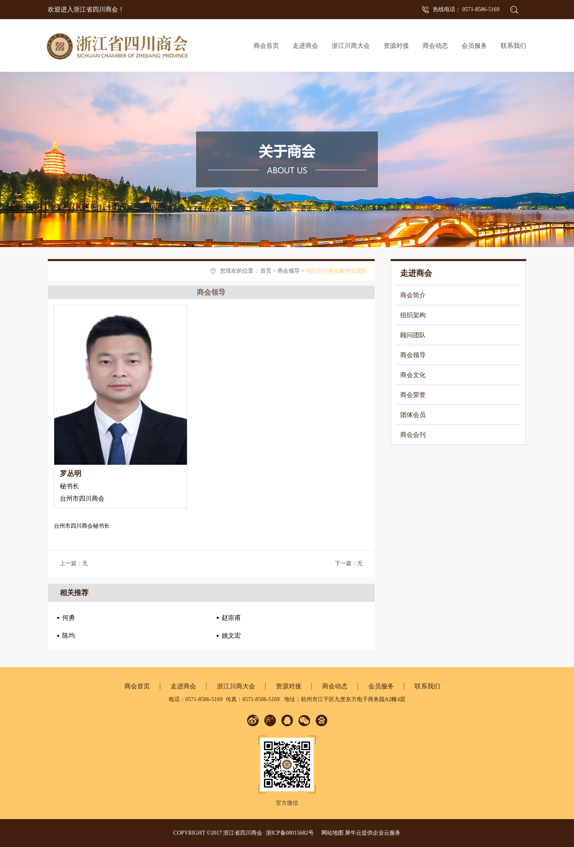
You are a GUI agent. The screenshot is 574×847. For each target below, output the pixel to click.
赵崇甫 (231, 617)
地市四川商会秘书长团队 (336, 271)
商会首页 (266, 45)
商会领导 (288, 271)
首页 (265, 271)
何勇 (68, 617)
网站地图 (331, 833)
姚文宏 (231, 635)
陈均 (68, 635)
